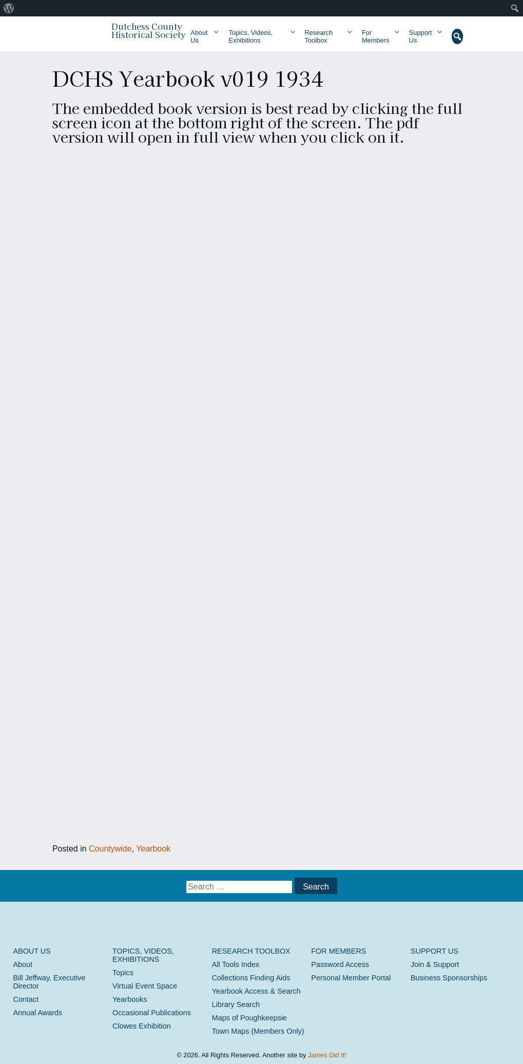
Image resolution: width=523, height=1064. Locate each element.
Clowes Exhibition (141, 1026)
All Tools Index (236, 964)
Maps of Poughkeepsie (249, 1018)
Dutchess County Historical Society (148, 30)
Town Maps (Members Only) (258, 1031)
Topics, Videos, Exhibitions (250, 36)
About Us (198, 36)
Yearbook (153, 848)
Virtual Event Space (144, 986)
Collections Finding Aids (251, 978)
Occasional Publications (151, 1013)
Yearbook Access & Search (256, 991)
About (22, 964)
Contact (25, 999)
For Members (375, 36)
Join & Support (435, 964)
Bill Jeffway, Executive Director (49, 982)
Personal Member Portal (351, 978)
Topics (122, 973)
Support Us (420, 36)
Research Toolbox (319, 36)
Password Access (340, 964)
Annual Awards (37, 1013)
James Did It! (327, 1055)
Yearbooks (129, 999)
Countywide (110, 848)
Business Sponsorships (449, 978)
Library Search (236, 1004)
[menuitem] (9, 8)
